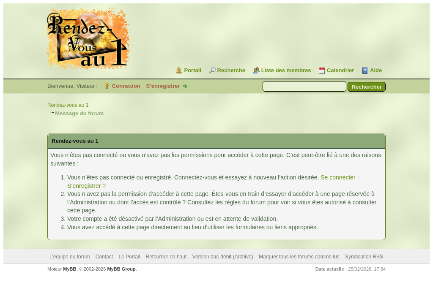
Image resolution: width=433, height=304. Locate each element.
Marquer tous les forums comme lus (299, 257)
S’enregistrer (163, 86)
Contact (104, 257)
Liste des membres (286, 70)
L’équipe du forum (69, 257)
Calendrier (340, 70)
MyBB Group (121, 268)
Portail (192, 70)
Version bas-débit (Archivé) (222, 257)
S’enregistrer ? (86, 185)
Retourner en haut (166, 257)
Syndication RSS (364, 257)
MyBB (69, 268)
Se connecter (338, 177)
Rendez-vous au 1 (67, 105)
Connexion (126, 86)
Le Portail (129, 257)
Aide (376, 70)
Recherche (231, 70)
